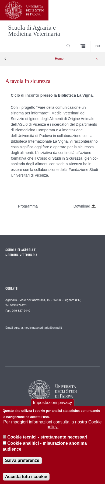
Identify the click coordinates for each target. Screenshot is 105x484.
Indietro (5, 59)
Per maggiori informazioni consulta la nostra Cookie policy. (52, 425)
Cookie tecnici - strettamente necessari (47, 438)
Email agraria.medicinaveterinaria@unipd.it (33, 327)
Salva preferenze (22, 461)
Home (59, 59)
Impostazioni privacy (52, 404)
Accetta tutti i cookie (26, 477)
